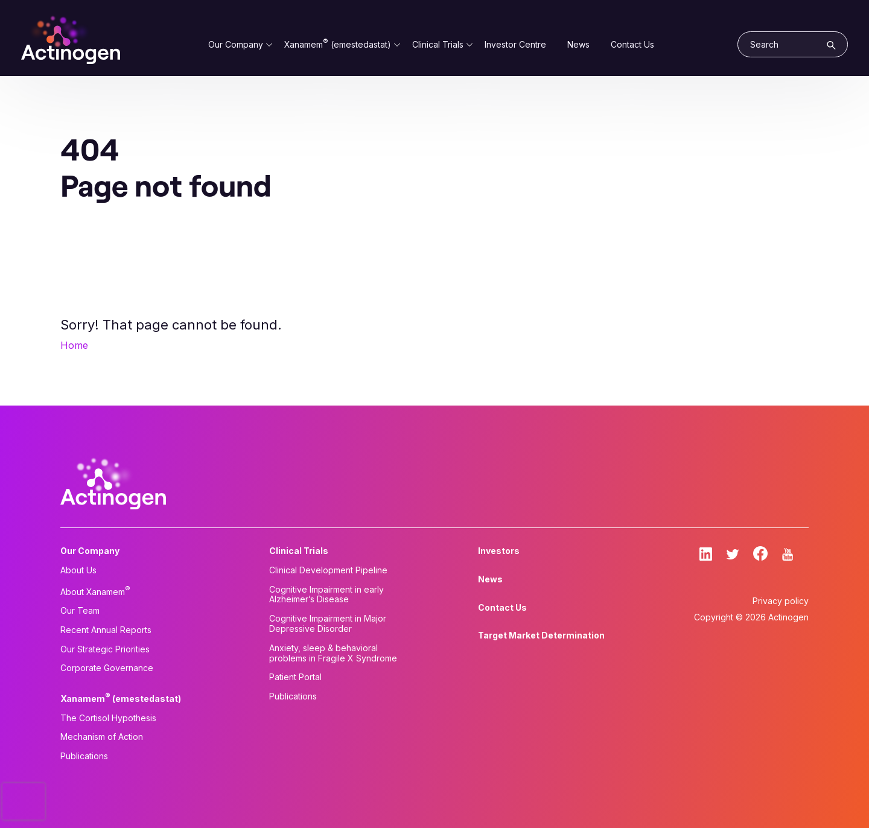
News (578, 44)
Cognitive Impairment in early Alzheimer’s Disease (326, 595)
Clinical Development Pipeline (328, 570)
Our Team (80, 611)
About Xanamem (95, 591)
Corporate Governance (106, 668)
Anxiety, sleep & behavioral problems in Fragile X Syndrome (333, 653)
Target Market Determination (541, 635)
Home (74, 345)
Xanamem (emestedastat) (337, 44)
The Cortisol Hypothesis (108, 718)
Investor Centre (515, 44)
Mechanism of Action (101, 737)
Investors (499, 551)
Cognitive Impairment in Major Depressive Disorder (327, 624)
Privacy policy (781, 601)
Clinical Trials (437, 44)
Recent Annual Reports (105, 630)
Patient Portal (295, 677)
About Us (78, 570)
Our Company (235, 44)
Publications (84, 756)
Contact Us (632, 44)
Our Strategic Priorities (105, 649)
